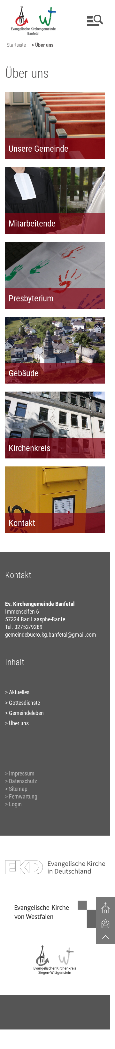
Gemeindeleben (26, 713)
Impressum (21, 773)
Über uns (19, 723)
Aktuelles (19, 692)
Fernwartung (23, 796)
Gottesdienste (24, 702)
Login (15, 804)
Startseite (16, 45)
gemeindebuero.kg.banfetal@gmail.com (50, 634)
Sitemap (18, 788)
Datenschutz (23, 781)
